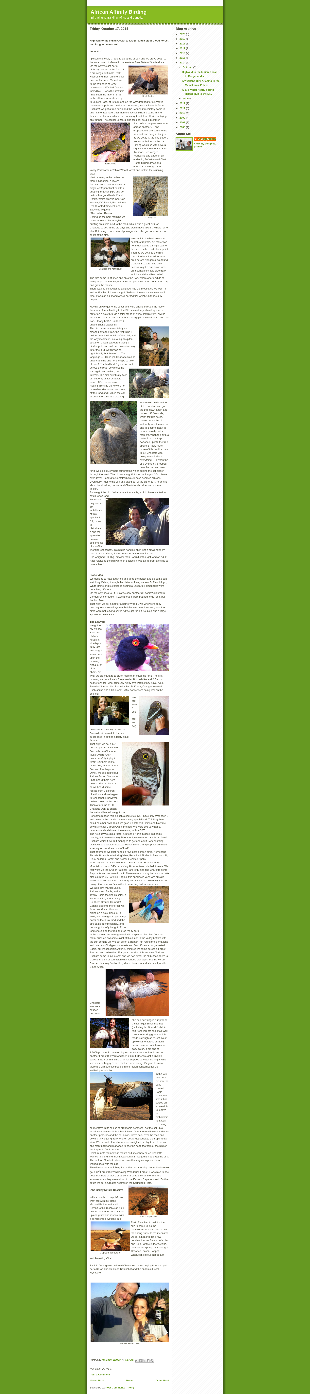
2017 (183, 48)
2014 (183, 62)
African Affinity (207, 138)
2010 (183, 112)
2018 (183, 43)
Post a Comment (100, 1374)
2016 (183, 53)
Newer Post (97, 1380)
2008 (183, 122)
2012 (183, 103)
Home (129, 1380)
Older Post (162, 1380)
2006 (183, 127)
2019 (183, 38)
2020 (183, 34)
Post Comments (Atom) (120, 1387)
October (188, 67)
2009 (183, 117)
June (186, 98)
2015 (183, 57)
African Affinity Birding (119, 12)
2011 (183, 108)
